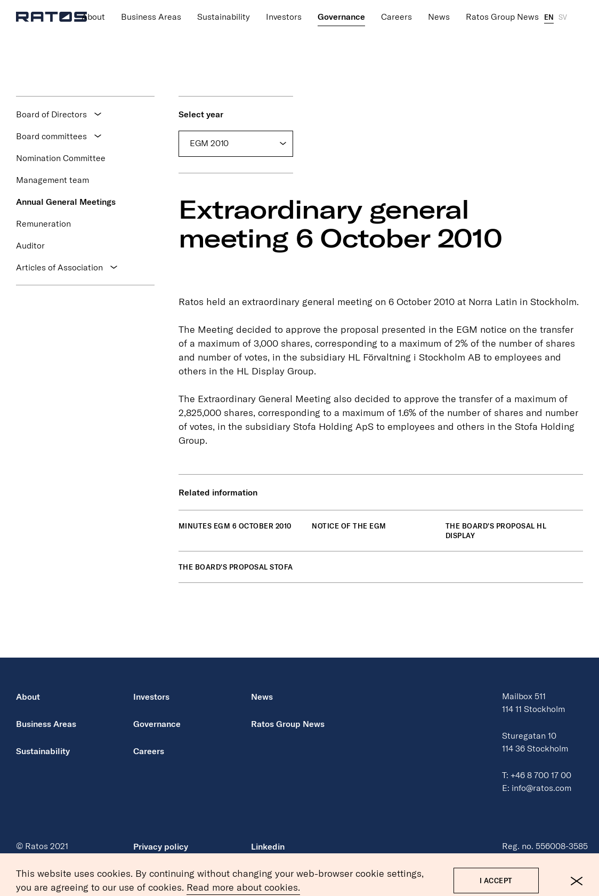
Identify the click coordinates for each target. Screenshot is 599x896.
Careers (396, 5)
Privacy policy (160, 846)
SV (562, 5)
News (439, 5)
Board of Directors (51, 114)
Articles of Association (59, 267)
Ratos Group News (502, 5)
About (93, 5)
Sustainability (223, 5)
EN (549, 5)
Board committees (51, 136)
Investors (284, 5)
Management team (52, 179)
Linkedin (268, 846)
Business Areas (151, 5)
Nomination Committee (61, 158)
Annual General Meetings (66, 201)
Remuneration (43, 223)
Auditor (30, 245)
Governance (341, 5)
